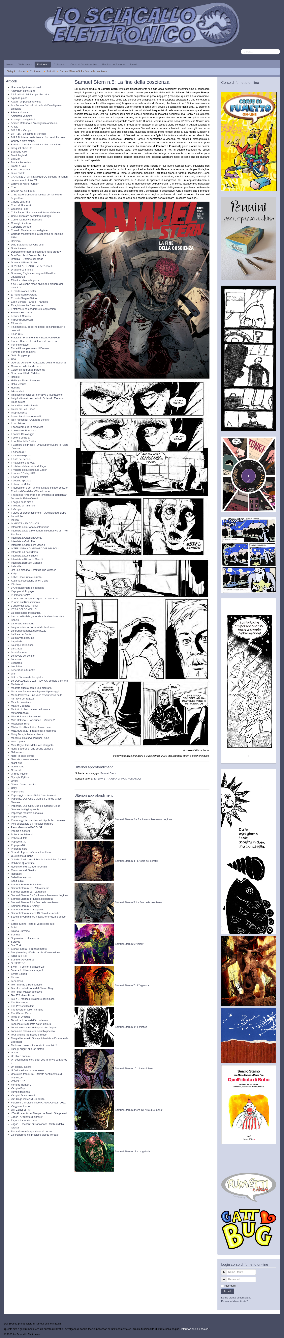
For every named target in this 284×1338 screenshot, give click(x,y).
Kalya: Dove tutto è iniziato (26, 577)
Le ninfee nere (19, 652)
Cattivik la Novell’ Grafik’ (25, 183)
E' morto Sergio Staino (24, 298)
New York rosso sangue (24, 759)
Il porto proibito (19, 476)
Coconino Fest (19, 208)
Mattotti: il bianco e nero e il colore (30, 709)
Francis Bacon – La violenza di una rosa (34, 341)
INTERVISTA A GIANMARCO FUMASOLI (34, 548)
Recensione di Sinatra (23, 870)
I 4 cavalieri (17, 391)
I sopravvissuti (19, 412)
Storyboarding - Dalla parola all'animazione (35, 952)
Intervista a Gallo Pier (23, 541)
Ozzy (14, 787)
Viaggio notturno (20, 1106)
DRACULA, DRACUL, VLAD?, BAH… (32, 266)
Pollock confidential (22, 834)
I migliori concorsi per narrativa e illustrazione (37, 394)
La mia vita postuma (22, 637)
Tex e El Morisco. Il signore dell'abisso (32, 998)
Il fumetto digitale (20, 455)
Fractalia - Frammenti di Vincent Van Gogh (35, 337)
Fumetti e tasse (20, 344)
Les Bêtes (16, 666)
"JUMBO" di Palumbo (23, 90)
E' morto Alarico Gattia (24, 291)
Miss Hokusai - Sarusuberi (26, 716)
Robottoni (16, 873)
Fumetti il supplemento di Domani (30, 348)
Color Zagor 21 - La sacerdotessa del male (35, 212)
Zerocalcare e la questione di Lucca (31, 1131)
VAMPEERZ (18, 1081)
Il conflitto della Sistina (24, 441)
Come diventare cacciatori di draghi (31, 215)
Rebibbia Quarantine (23, 863)
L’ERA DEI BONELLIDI (24, 609)
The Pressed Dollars (22, 1006)
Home (9, 64)
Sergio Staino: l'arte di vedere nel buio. (33, 923)
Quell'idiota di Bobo (22, 855)
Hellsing (15, 387)
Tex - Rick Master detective (26, 991)
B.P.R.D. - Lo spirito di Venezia (28, 133)
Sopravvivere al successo (25, 938)
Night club (16, 762)
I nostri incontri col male (24, 405)
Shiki (13, 927)
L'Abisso (16, 584)
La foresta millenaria (22, 623)
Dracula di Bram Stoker (24, 262)
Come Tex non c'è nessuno (26, 219)
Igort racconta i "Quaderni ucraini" (30, 419)
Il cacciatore (18, 423)
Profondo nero (19, 848)
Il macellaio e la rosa (23, 462)
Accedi (228, 1291)
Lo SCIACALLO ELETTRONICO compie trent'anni (39, 680)
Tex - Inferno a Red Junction (27, 984)
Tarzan (15, 977)
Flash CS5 (17, 333)
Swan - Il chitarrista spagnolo (27, 970)
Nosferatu (16, 770)
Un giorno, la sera (21, 1066)
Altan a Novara (19, 112)
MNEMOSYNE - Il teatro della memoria (33, 730)
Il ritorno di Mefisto (21, 484)
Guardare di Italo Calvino (25, 373)
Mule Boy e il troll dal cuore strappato (32, 745)
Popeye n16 (18, 845)
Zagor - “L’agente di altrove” (27, 1116)
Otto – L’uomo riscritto (23, 784)
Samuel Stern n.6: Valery (25, 905)
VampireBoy (18, 1088)
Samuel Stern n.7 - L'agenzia (27, 909)
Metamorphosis (20, 712)
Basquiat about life (21, 148)
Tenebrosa (17, 981)
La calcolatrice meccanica (26, 612)
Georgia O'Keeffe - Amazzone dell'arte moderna (38, 362)
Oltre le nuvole (19, 773)
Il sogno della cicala (22, 501)
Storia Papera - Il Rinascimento (29, 948)
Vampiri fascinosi (20, 1091)
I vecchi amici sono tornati (26, 416)
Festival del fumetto (113, 64)
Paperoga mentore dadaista (27, 812)
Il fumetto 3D (18, 451)
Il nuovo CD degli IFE (23, 473)
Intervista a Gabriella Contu (26, 537)
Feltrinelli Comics (21, 316)
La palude (16, 641)
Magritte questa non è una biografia (31, 687)
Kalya (14, 573)
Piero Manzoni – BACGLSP (27, 827)
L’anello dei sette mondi (24, 605)
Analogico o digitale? (23, 119)
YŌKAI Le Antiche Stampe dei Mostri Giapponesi (39, 1113)
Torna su (275, 1334)
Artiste (14, 126)
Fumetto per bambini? (23, 351)
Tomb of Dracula (20, 1016)
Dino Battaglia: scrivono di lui (27, 244)
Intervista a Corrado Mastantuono (30, 527)
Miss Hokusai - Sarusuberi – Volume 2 (33, 720)
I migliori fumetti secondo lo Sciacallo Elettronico (38, 398)
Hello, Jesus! (18, 384)
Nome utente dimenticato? (236, 1297)
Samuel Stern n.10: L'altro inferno (30, 888)
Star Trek (16, 945)
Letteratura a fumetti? (23, 670)
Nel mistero (17, 752)
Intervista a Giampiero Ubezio (28, 544)
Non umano (17, 766)
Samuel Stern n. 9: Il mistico (27, 884)
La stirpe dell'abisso (22, 644)
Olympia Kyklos (20, 777)
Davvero (15, 241)
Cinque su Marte (20, 201)
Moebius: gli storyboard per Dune (30, 737)
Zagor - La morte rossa (24, 1120)
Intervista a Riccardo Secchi (27, 559)
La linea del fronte (21, 634)
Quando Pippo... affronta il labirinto (31, 852)
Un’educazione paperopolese (27, 1070)
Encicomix (43, 64)
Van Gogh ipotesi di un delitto (28, 1098)
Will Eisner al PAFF (22, 1109)
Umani (14, 1052)
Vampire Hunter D (21, 1084)
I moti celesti (18, 401)
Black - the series (21, 162)
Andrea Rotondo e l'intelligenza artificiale (34, 123)
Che (13, 187)
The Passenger (19, 1002)
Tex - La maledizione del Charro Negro (33, 988)
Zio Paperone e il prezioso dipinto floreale (34, 1134)
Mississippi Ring (20, 723)
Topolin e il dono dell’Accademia (29, 1020)
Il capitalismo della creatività (27, 426)
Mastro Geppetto (20, 705)
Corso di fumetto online (84, 64)
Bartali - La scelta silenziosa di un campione (36, 144)
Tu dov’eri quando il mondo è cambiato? (34, 1045)
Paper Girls (17, 791)
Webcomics (25, 64)
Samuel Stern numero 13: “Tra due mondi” (35, 913)
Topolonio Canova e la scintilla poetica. (33, 1031)
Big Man (15, 158)
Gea (13, 358)
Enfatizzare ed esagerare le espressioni (33, 308)
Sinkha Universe (20, 930)
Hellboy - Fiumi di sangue (25, 380)
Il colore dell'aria (20, 437)
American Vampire (21, 115)
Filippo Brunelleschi (22, 319)
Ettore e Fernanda (21, 312)
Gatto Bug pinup (20, 355)
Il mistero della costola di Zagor (29, 466)
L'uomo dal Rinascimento (25, 602)
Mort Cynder (18, 741)
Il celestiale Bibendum (23, 430)
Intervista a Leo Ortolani (24, 552)
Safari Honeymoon (21, 877)
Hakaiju (15, 376)
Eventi (133, 64)
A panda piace (19, 98)
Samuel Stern (108, 773)
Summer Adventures (22, 959)
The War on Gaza (21, 1013)
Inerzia (15, 519)
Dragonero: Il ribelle (22, 269)
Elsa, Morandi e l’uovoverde (27, 305)
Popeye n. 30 (18, 841)
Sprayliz (15, 941)
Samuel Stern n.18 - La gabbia (28, 891)
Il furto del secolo (20, 459)
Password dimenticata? (234, 1301)
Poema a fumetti (20, 830)
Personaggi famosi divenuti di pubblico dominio (38, 820)
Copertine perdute (21, 226)
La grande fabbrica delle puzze (28, 630)
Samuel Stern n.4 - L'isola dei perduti (32, 898)
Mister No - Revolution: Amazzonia (30, 727)
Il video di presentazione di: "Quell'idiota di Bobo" (39, 512)
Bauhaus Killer (19, 151)
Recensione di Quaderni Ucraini (29, 866)
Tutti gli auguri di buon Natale (28, 1048)
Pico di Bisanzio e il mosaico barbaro (32, 823)
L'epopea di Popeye (22, 591)
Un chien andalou (21, 1056)
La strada (16, 648)
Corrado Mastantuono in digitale (29, 230)
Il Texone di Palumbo (23, 505)
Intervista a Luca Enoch (24, 555)
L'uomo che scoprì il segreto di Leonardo (34, 598)
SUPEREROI (18, 963)
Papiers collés (19, 816)
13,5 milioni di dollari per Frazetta (30, 94)
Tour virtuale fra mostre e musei (29, 1034)
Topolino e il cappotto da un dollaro (31, 1023)
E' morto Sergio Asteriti (24, 294)
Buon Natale (18, 173)
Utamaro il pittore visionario (26, 87)
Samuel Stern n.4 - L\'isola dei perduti (136, 860)
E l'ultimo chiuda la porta (25, 280)
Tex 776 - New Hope (22, 995)
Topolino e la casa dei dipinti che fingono (34, 1027)
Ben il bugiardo (19, 155)
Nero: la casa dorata (22, 755)
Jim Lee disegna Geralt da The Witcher (33, 569)
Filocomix (16, 323)
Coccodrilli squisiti (21, 205)
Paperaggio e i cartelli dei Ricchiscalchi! (33, 795)
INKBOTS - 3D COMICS (25, 523)
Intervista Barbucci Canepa (26, 562)
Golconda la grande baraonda (28, 369)
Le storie (16, 659)
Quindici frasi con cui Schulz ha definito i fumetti (38, 859)
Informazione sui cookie (194, 1328)
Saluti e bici (17, 880)
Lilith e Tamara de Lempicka (27, 677)
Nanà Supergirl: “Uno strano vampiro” (32, 748)
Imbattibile (17, 516)
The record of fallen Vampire (27, 1009)
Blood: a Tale (18, 165)
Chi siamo (59, 64)
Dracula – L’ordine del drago (27, 258)
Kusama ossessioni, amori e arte (29, 580)
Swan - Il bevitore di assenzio (28, 966)
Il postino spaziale (21, 480)
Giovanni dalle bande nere (26, 366)
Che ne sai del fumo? (23, 190)
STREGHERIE (19, 955)
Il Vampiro (16, 509)
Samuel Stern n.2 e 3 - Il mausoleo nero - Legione (39, 895)
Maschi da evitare (21, 702)
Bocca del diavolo (21, 169)
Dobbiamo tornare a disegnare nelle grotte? (36, 251)
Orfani (14, 780)
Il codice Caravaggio (22, 434)
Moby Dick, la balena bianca (27, 734)
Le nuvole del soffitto (23, 655)
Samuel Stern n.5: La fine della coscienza (34, 902)
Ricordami (230, 1285)
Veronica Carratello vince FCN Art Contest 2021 (38, 1102)
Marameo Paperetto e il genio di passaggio (35, 691)
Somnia (15, 934)
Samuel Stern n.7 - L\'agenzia (132, 985)
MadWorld (17, 684)
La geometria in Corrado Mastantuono (32, 627)
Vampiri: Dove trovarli (23, 1095)
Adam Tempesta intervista (26, 101)
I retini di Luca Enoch (23, 409)
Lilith (13, 673)
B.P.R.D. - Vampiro (21, 130)
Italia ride (16, 566)
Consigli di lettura (21, 223)
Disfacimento (18, 248)
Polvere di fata (19, 838)
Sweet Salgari (19, 973)
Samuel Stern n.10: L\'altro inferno (134, 1068)
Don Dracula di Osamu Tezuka (28, 255)
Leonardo (16, 662)
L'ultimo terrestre (20, 594)
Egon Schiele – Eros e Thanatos (29, 301)
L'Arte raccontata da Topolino (27, 587)
